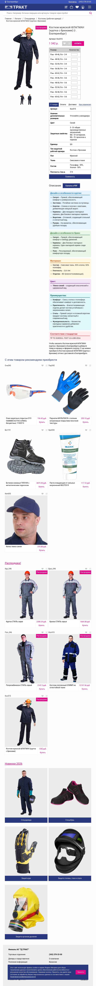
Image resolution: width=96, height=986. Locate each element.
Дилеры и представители (18, 959)
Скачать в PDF (71, 186)
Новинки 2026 (13, 763)
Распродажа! (13, 563)
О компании (54, 959)
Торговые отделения (16, 954)
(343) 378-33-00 (85, 2)
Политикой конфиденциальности (23, 977)
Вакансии (53, 962)
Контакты (73, 2)
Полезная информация (17, 962)
